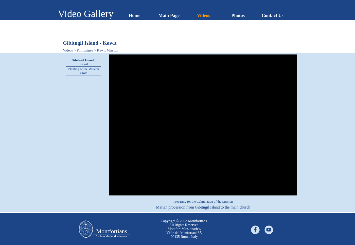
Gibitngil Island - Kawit (83, 62)
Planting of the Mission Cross (83, 71)
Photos (238, 15)
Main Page (169, 15)
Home (135, 15)
